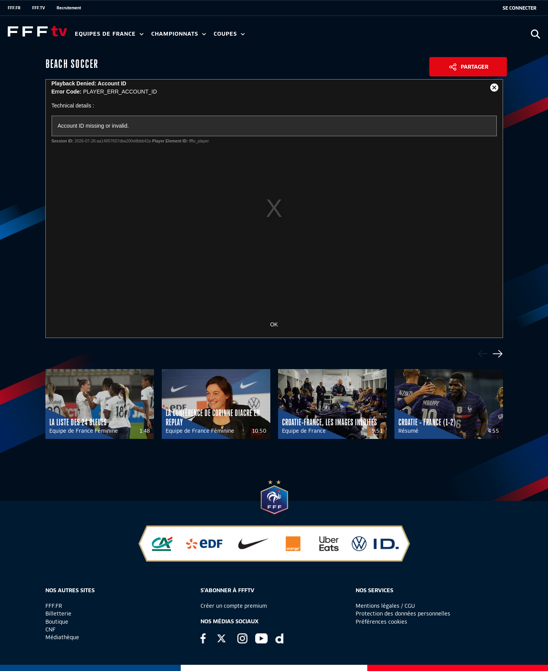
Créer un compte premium (234, 606)
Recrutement (69, 7)
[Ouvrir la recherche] (535, 34)
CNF (50, 629)
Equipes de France (109, 34)
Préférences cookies (381, 622)
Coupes (229, 34)
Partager (474, 67)
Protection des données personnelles (403, 613)
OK (274, 324)
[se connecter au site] (519, 8)
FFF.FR (14, 7)
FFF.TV (38, 7)
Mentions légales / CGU (385, 606)
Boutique (56, 622)
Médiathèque (62, 637)
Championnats (178, 34)
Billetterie (58, 613)
